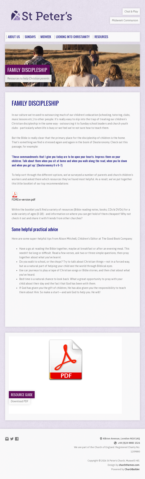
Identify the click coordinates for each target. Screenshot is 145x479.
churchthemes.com (129, 465)
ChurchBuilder (132, 469)
